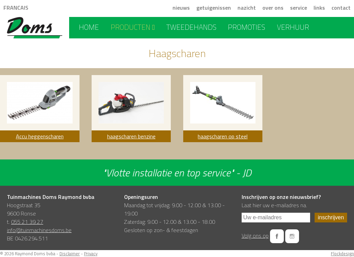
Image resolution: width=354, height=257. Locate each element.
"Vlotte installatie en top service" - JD (177, 173)
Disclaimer (69, 253)
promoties (246, 27)
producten (133, 27)
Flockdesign (342, 253)
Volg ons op (255, 235)
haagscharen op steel (223, 136)
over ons (272, 7)
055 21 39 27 (27, 222)
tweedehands (191, 27)
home (89, 27)
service (298, 7)
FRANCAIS (15, 7)
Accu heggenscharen (40, 136)
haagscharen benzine (131, 136)
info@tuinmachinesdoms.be (39, 230)
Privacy (90, 253)
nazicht (246, 7)
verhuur (293, 27)
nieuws (181, 7)
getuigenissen (213, 7)
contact (341, 7)
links (319, 7)
